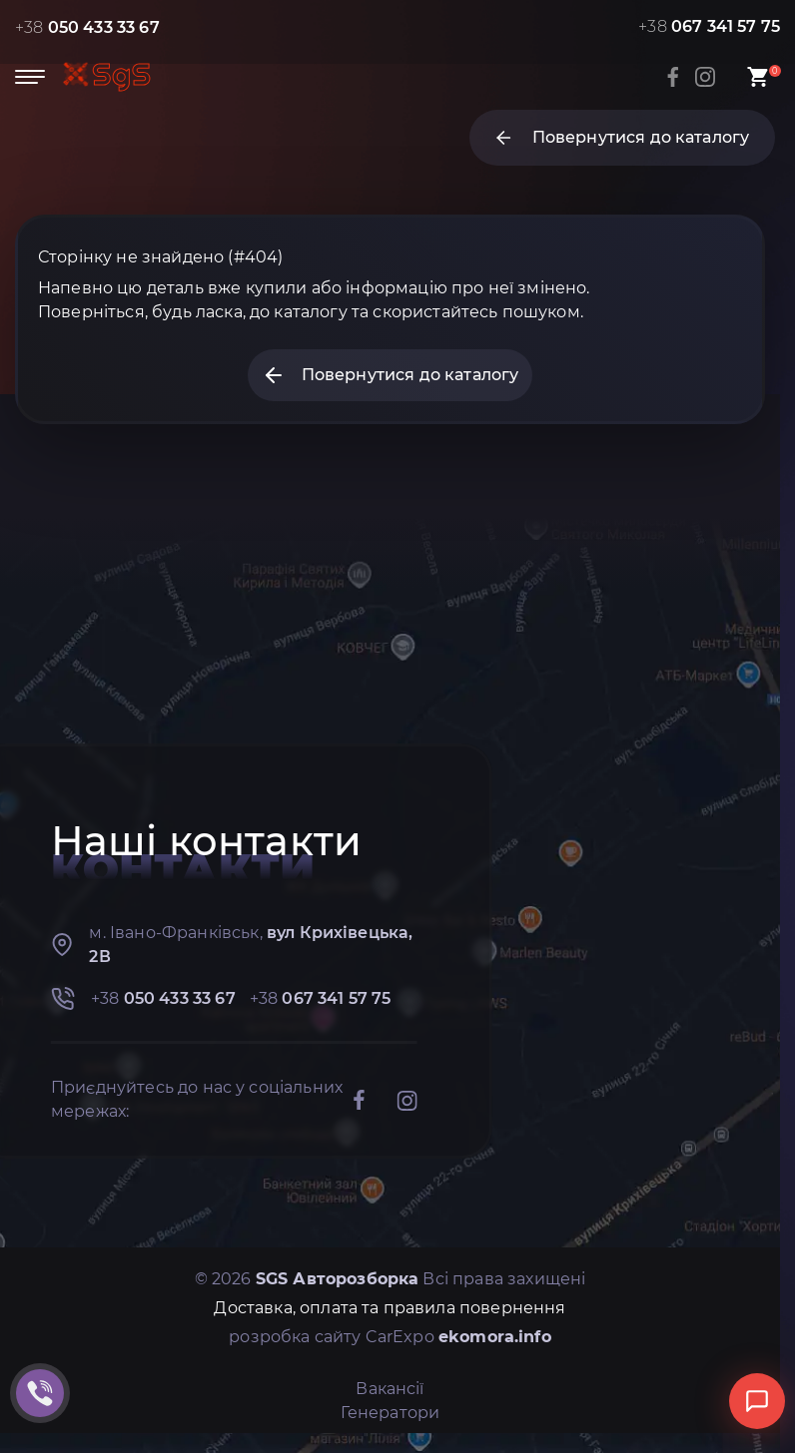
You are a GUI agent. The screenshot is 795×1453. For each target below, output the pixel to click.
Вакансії (389, 1388)
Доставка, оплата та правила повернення (389, 1307)
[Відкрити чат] (757, 1401)
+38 (87, 27)
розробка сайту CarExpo (390, 1336)
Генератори (390, 1412)
